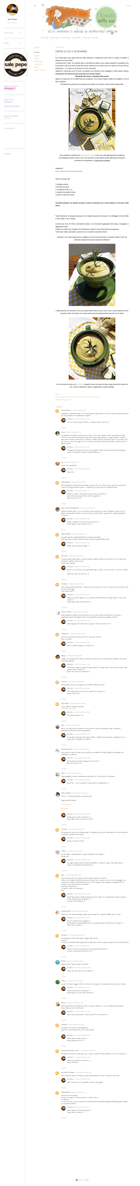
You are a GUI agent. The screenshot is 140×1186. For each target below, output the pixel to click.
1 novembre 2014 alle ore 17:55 (82, 491)
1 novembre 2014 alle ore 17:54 (82, 447)
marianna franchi (66, 749)
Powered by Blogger (82, 1180)
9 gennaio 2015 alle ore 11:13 (78, 1092)
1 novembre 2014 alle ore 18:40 (77, 704)
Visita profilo (12, 23)
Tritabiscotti (64, 634)
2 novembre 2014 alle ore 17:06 (82, 988)
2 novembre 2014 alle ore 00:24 (79, 911)
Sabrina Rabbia (65, 534)
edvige (63, 656)
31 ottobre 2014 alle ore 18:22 (78, 482)
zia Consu (70, 419)
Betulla (63, 961)
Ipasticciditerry (65, 482)
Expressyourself (66, 805)
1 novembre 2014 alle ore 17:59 (82, 642)
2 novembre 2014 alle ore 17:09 (74, 1003)
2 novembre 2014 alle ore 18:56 (82, 1035)
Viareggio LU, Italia (66, 400)
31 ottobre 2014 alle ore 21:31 (78, 534)
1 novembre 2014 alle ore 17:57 (82, 567)
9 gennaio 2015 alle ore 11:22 (81, 1107)
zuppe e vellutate (39, 70)
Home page (45, 38)
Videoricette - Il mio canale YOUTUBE (85, 38)
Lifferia (63, 851)
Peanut (63, 981)
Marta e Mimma (66, 612)
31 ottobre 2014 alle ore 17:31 (79, 410)
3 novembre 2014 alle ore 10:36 (87, 1051)
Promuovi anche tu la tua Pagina (11, 106)
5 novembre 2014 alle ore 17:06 (82, 1079)
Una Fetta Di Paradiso (67, 1073)
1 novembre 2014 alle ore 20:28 (82, 734)
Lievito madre (55, 38)
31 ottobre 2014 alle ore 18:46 (87, 508)
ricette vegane (38, 62)
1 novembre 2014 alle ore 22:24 (74, 851)
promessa (83, 155)
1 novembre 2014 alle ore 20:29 (82, 780)
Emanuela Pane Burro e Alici (70, 1051)
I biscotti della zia (8, 102)
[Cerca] (128, 6)
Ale (62, 462)
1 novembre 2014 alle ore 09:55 (74, 656)
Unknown (64, 556)
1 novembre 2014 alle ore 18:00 (82, 688)
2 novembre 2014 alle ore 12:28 (74, 961)
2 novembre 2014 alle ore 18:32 (76, 1025)
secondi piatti (38, 64)
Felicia (63, 773)
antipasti (36, 56)
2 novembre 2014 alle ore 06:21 (76, 935)
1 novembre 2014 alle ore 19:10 (79, 793)
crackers (92, 155)
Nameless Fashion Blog (68, 709)
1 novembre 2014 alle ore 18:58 (81, 749)
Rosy (62, 875)
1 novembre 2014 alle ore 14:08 (76, 682)
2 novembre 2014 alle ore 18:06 (82, 1011)
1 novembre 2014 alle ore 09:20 (80, 612)
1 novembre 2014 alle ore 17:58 (82, 595)
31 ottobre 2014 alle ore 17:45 (71, 462)
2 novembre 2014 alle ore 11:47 (82, 918)
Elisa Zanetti (65, 704)
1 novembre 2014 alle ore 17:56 (82, 519)
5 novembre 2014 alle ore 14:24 (83, 1073)
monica (63, 1003)
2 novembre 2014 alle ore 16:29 (82, 968)
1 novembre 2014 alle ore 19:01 (73, 773)
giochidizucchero (66, 911)
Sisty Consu (7, 118)
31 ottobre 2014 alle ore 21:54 (75, 556)
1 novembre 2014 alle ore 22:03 (76, 829)
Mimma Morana (66, 410)
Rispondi (63, 428)
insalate (36, 59)
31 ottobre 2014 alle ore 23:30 (75, 584)
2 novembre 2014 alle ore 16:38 (74, 981)
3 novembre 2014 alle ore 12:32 (82, 1057)
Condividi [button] (36, 48)
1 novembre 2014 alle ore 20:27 (82, 712)
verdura (36, 67)
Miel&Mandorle (65, 1092)
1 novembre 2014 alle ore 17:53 (82, 419)
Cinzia (63, 432)
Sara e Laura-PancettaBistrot (70, 508)
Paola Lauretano (66, 793)
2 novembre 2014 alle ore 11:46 (82, 894)
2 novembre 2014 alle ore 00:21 (73, 875)
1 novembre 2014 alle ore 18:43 (72, 725)
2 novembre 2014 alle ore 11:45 (82, 838)
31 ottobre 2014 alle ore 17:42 (73, 432)
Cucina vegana (66, 38)
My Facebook (65, 809)
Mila (62, 725)
